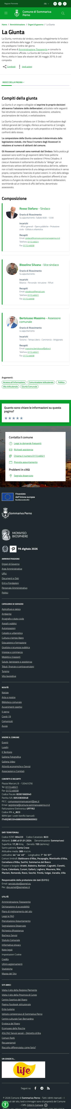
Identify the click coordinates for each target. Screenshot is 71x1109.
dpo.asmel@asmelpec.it (18, 887)
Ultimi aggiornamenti (12, 964)
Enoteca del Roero (11, 1023)
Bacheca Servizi (9, 935)
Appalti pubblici (9, 623)
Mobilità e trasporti (11, 657)
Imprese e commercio (12, 652)
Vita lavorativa (9, 676)
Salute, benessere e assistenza (17, 661)
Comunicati (7, 721)
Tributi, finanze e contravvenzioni (18, 666)
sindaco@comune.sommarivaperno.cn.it (42, 238)
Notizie (5, 692)
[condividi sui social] (9, 66)
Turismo (5, 671)
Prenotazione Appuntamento (16, 921)
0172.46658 (28, 245)
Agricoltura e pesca (11, 609)
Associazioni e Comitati (13, 771)
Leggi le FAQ (8, 916)
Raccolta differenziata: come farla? (19, 1047)
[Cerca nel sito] (63, 13)
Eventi (5, 742)
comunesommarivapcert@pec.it (23, 801)
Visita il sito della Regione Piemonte (19, 990)
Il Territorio (7, 752)
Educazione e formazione (14, 642)
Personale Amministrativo (14, 588)
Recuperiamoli (9, 1042)
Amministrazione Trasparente (33, 49)
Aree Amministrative (12, 568)
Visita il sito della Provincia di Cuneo (19, 995)
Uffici (4, 573)
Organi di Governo (10, 564)
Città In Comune (35, 1105)
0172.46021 (33, 241)
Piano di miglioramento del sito (17, 911)
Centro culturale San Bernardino (18, 1018)
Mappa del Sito (9, 973)
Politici (5, 592)
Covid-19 (6, 716)
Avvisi (5, 726)
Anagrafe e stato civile (13, 618)
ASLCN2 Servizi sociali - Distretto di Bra (21, 1033)
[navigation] (6, 13)
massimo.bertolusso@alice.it (38, 348)
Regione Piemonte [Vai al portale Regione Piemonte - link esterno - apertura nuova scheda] (11, 3)
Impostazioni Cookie (11, 954)
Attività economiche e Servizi (16, 766)
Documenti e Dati (10, 578)
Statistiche (7, 969)
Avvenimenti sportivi (12, 707)
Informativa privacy (11, 945)
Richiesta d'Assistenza (13, 930)
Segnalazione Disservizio (14, 926)
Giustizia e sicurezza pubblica (16, 647)
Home (4, 24)
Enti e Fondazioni (10, 583)
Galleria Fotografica (11, 757)
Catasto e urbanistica (12, 633)
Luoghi (5, 747)
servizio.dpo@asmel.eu (19, 883)
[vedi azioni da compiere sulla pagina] (25, 66)
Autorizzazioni (8, 628)
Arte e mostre (8, 697)
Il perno (5, 711)
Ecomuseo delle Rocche (13, 1028)
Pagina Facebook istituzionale (16, 1004)
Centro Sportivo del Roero (14, 999)
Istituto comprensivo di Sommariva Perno (22, 1014)
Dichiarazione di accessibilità (15, 906)
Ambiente (6, 614)
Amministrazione (17, 24)
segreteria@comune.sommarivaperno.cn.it (29, 805)
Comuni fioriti (8, 1038)
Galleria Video (8, 761)
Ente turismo (8, 1009)
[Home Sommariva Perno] (34, 13)
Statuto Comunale (11, 940)
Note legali (7, 949)
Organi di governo (35, 24)
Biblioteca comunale (12, 702)
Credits (5, 959)
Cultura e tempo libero (13, 638)
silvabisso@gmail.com (35, 291)
